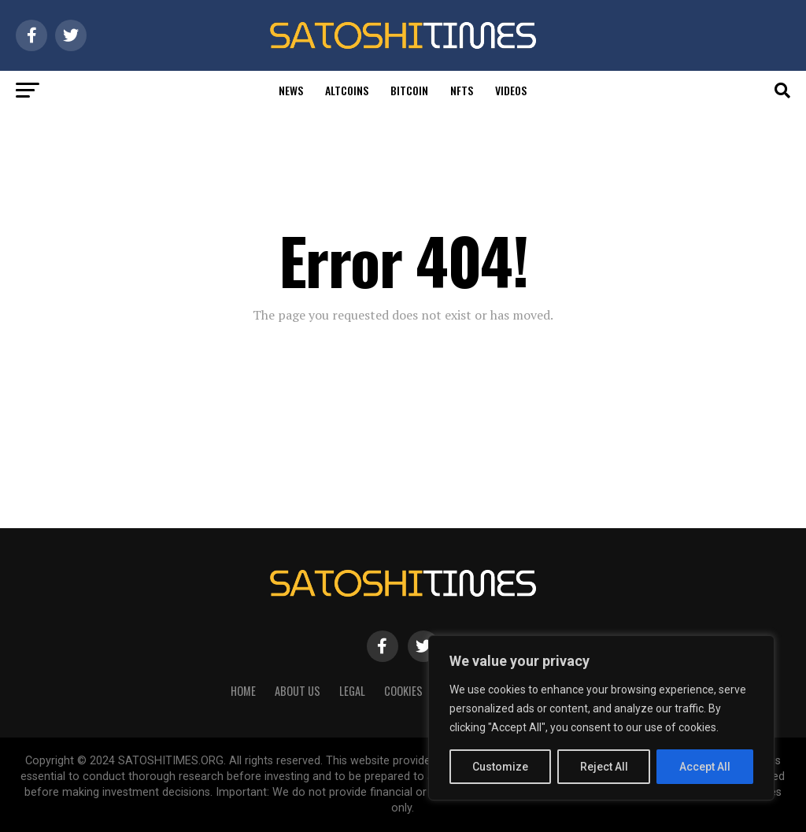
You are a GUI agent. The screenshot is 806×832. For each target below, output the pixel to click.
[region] (601, 718)
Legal (352, 690)
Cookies (403, 690)
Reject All (604, 766)
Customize (500, 766)
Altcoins (346, 90)
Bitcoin (409, 90)
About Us (297, 690)
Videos (511, 90)
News (291, 90)
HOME (243, 690)
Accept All (704, 766)
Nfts (461, 90)
